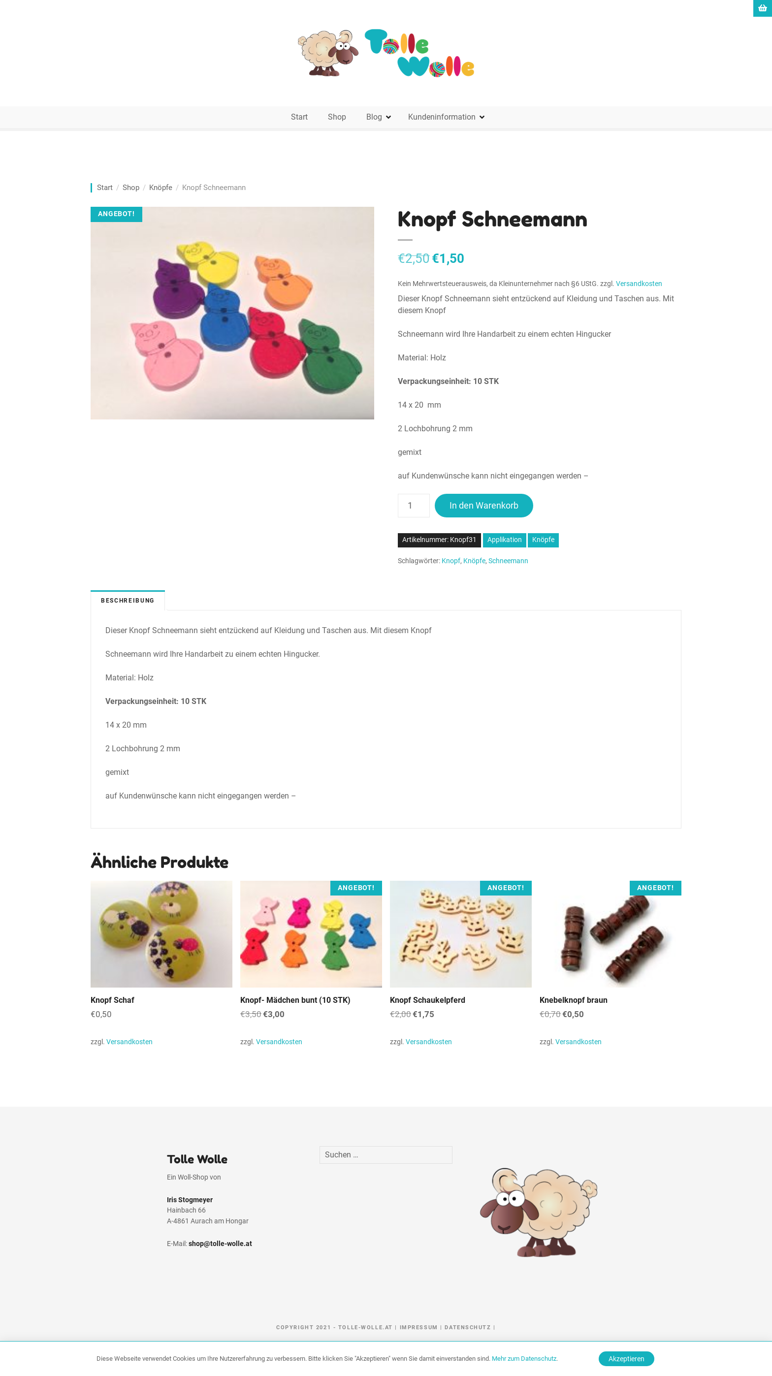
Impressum (419, 1327)
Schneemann (508, 561)
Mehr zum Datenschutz (524, 1358)
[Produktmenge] (414, 505)
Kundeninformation (442, 117)
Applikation (504, 540)
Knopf (451, 561)
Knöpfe (160, 187)
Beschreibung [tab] (128, 600)
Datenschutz (468, 1327)
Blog (374, 117)
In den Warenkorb (484, 505)
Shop (337, 117)
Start (299, 117)
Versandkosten (639, 284)
